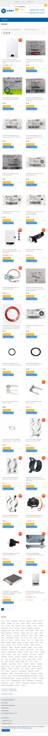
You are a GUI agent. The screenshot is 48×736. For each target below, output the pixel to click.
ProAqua (26, 644)
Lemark (23, 640)
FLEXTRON (16, 633)
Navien (31, 642)
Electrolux (37, 628)
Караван (39, 668)
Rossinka (22, 649)
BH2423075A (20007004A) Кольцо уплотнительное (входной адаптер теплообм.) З (35, 99)
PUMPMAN (4, 647)
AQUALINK (22, 621)
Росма (41, 675)
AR (14, 623)
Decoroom (17, 628)
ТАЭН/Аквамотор (16, 680)
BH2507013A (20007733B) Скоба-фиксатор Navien (10, 402)
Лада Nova (14, 671)
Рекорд (40, 673)
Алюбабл (25, 664)
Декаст (10, 668)
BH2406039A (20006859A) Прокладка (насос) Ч (35, 326)
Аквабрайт (4, 664)
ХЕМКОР (18, 682)
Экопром (40, 682)
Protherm (19, 644)
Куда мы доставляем (7, 694)
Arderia (23, 623)
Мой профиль (5, 708)
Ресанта (3, 675)
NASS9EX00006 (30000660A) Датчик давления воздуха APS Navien (34, 515)
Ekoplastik (30, 628)
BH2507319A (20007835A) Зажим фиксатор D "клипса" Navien (10, 478)
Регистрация (30, 1)
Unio (36, 656)
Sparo (31, 652)
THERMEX (40, 654)
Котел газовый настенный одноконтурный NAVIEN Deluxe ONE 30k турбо (35, 592)
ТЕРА (23, 680)
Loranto (37, 640)
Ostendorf (8, 644)
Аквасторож (12, 664)
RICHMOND (4, 649)
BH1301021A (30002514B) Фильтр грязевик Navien (34, 250)
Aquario (3, 623)
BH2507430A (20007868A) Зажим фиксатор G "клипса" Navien (10, 515)
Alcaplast (9, 623)
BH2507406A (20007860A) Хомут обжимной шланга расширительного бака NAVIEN (35, 479)
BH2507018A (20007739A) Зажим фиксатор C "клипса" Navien (34, 440)
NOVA (36, 642)
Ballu (12, 625)
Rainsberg (23, 647)
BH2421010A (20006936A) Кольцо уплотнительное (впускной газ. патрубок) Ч (34, 137)
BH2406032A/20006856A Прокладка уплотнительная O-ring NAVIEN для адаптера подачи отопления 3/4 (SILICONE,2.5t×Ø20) (11, 327)
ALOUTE (41, 621)
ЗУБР (22, 668)
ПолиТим (23, 685)
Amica (2, 621)
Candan (35, 625)
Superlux (9, 654)
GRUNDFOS (24, 635)
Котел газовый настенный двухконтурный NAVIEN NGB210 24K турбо (12, 61)
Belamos (28, 625)
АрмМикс (39, 664)
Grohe (31, 635)
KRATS (35, 637)
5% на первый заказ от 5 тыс (9, 713)
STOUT (3, 654)
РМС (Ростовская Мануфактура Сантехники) (25, 675)
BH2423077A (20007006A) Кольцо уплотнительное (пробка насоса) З (12, 136)
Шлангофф (25, 682)
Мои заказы (4, 702)
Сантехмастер (26, 678)
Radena (11, 647)
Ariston (34, 623)
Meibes (3, 642)
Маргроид (30, 671)
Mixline (14, 642)
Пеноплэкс (34, 673)
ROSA (16, 649)
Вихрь (34, 666)
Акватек (19, 664)
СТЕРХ (3, 680)
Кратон (33, 668)
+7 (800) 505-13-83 (35, 10)
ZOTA (31, 661)
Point (14, 644)
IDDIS (2, 637)
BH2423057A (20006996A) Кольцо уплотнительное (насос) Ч (34, 364)
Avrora (3, 625)
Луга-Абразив (22, 671)
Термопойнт (30, 680)
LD (32, 640)
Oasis (41, 642)
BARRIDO (18, 625)
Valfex (19, 659)
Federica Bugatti (29, 630)
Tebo (19, 654)
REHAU (41, 647)
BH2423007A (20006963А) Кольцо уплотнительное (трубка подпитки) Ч (12, 364)
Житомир (16, 668)
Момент (37, 671)
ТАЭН (7, 680)
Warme (17, 661)
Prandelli (37, 644)
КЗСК (2, 671)
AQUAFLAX (14, 621)
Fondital (23, 633)
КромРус (27, 668)
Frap (27, 633)
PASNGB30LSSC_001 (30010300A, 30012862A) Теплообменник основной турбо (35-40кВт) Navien (12, 592)
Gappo (36, 633)
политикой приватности (26, 728)
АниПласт (32, 664)
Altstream (39, 623)
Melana (9, 642)
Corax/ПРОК (4, 628)
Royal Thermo (30, 649)
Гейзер (39, 666)
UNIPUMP (24, 656)
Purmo (32, 644)
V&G (6, 659)
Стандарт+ (42, 678)
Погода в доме (19, 673)
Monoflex (25, 642)
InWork (17, 637)
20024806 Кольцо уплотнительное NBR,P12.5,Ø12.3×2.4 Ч (35, 174)
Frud (31, 633)
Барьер (3, 666)
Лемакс (8, 671)
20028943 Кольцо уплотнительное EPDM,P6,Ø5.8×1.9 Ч (11, 212)
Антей (36, 661)
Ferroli (37, 630)
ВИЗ (29, 666)
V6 (9, 659)
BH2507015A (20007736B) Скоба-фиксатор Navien (34, 402)
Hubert (41, 635)
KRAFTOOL (4, 640)
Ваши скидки (4, 710)
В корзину (6, 68)
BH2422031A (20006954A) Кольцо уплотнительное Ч (11, 174)
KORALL (17, 685)
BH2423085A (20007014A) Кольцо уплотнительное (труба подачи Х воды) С (34, 61)
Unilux (40, 656)
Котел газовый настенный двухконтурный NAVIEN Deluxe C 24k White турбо (12, 251)
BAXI (23, 625)
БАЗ (13, 666)
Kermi (40, 637)
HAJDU (36, 635)
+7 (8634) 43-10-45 (35, 12)
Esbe (13, 630)
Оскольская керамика (7, 685)
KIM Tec (11, 640)
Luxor (28, 640)
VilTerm (40, 659)
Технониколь (4, 682)
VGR (2, 661)
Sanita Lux (4, 652)
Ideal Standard (10, 637)
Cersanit (40, 625)
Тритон (12, 682)
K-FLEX (26, 637)
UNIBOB (30, 656)
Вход (23, 1)
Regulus (30, 647)
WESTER (11, 661)
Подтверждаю (5, 730)
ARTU (17, 623)
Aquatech (28, 621)
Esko (17, 630)
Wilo (27, 661)
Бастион (18, 666)
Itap (22, 637)
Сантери (18, 678)
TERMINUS (25, 654)
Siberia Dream (12, 652)
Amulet (8, 621)
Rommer (11, 649)
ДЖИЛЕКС (4, 668)
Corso (11, 628)
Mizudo (19, 642)
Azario (8, 625)
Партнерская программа (8, 705)
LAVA (41, 640)
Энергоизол (33, 682)
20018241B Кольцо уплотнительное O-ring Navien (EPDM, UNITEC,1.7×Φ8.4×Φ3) (35, 213)
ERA (9, 630)
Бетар (8, 666)
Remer (35, 647)
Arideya (28, 623)
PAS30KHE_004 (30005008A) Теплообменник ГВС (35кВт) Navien (35, 553)
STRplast (42, 652)
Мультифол (4, 673)
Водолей (24, 666)
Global (3, 635)
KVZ (31, 637)
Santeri (41, 649)
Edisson (24, 628)
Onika (2, 644)
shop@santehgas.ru (7, 723)
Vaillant (14, 659)
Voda (6, 661)
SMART (26, 652)
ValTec (24, 659)
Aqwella (35, 621)
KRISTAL (17, 640)
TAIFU (14, 654)
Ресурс (9, 675)
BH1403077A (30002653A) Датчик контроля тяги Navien (11, 288)
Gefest (41, 633)
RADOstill (17, 647)
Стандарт (34, 678)
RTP (37, 649)
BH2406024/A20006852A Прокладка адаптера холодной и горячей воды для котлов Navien (35, 289)
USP (2, 659)
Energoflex (4, 630)
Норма (11, 673)
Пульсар (27, 673)
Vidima (34, 659)
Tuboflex (10, 656)
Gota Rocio (9, 635)
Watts (22, 661)
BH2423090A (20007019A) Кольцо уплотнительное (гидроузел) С (11, 98)
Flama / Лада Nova (6, 633)
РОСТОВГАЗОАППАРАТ (7, 678)
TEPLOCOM (33, 654)
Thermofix (4, 656)
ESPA (22, 630)
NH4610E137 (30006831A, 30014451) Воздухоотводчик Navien (11, 553)
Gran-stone (17, 635)
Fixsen (42, 630)
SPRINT (37, 652)
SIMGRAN (20, 652)
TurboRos (17, 656)
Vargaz (29, 659)
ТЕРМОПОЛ (38, 680)
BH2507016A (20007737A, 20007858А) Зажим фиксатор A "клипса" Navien (12, 440)
